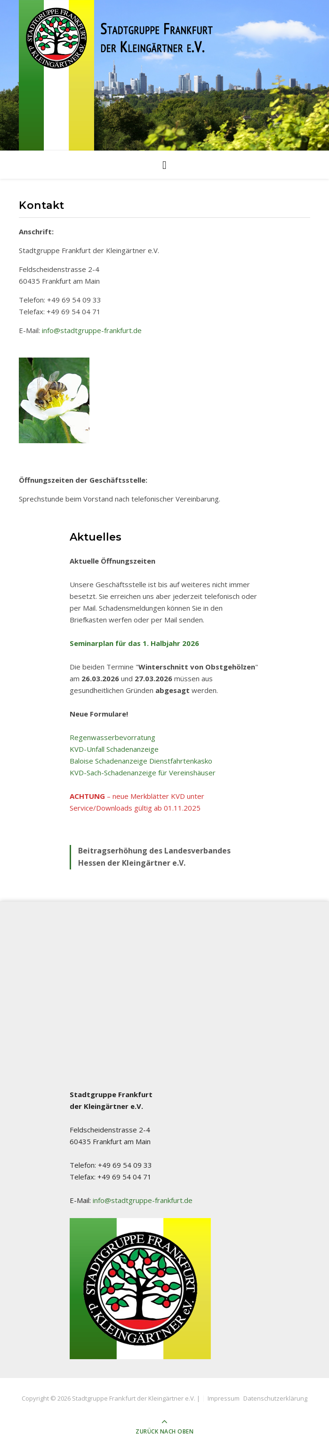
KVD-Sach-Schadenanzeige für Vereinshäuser (143, 772)
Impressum (224, 1398)
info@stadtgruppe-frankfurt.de (92, 330)
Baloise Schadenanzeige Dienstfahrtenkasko (141, 760)
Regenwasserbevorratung (112, 737)
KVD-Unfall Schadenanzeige (114, 749)
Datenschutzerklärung (275, 1398)
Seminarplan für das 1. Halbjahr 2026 (134, 643)
